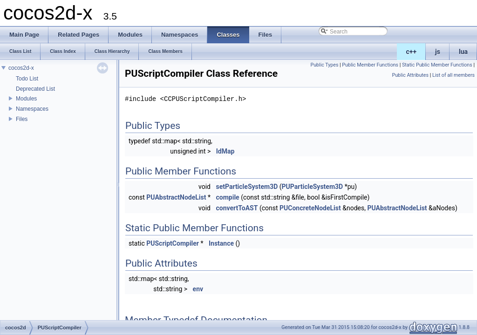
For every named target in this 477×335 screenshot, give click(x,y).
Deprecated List (35, 89)
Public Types (324, 65)
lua (463, 51)
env (198, 289)
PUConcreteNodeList (310, 208)
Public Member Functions (370, 65)
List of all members (453, 75)
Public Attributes (410, 75)
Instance (221, 243)
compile (227, 197)
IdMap (225, 151)
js (437, 51)
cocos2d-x (21, 68)
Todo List (27, 78)
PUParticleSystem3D (312, 186)
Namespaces (32, 109)
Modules (26, 98)
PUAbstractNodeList (176, 197)
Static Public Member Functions (437, 65)
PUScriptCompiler (172, 243)
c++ (411, 51)
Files (21, 119)
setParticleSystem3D (247, 186)
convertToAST (237, 208)
